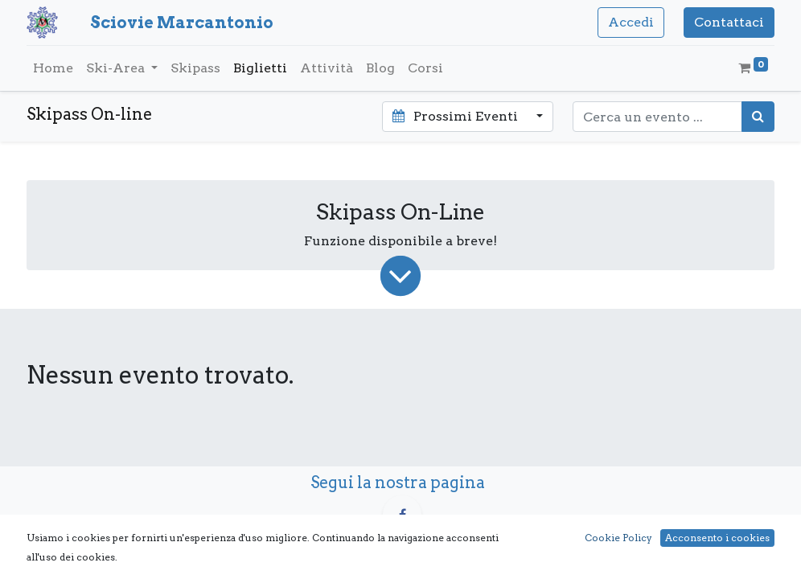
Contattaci (729, 22)
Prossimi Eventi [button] (456, 116)
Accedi (631, 22)
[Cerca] (757, 116)
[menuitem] (53, 68)
